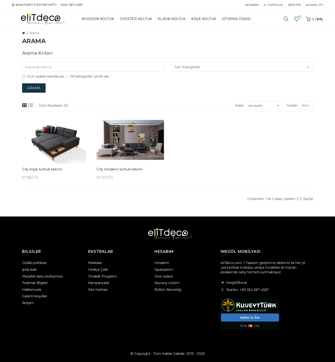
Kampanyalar (98, 283)
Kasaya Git (314, 5)
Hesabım (252, 5)
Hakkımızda (31, 290)
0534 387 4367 (71, 5)
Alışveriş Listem (167, 283)
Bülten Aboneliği (167, 290)
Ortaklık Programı (102, 276)
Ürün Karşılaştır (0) (53, 105)
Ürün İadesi (163, 276)
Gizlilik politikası (34, 263)
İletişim (28, 303)
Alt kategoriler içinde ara (87, 76)
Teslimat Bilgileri (35, 283)
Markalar (95, 263)
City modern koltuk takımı (120, 169)
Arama (34, 33)
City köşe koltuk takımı (42, 169)
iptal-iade (29, 269)
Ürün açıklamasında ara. (43, 76)
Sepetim (294, 5)
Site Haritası (97, 290)
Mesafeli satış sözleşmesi (42, 276)
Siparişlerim (163, 269)
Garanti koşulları (34, 296)
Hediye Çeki (98, 269)
